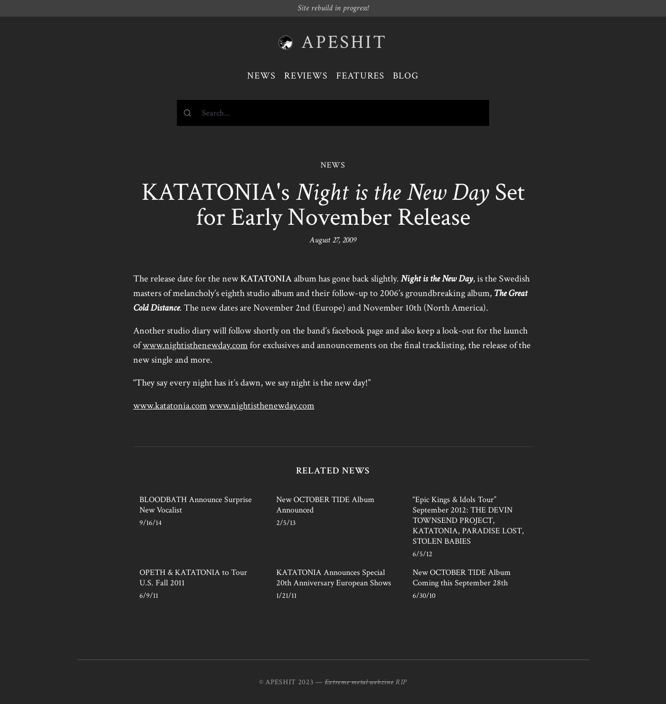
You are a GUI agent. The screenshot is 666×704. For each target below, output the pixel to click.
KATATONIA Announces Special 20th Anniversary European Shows (333, 577)
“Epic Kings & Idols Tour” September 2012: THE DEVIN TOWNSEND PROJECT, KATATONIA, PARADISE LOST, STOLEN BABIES (468, 520)
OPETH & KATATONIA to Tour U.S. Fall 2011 (193, 577)
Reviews (306, 76)
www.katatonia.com (170, 406)
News (261, 76)
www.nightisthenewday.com (195, 345)
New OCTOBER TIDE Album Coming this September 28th (462, 577)
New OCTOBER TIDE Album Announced (325, 505)
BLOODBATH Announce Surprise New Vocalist (195, 505)
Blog (406, 76)
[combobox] (333, 113)
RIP (401, 682)
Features (360, 76)
